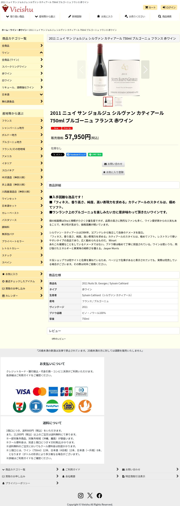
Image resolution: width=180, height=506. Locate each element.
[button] (165, 17)
